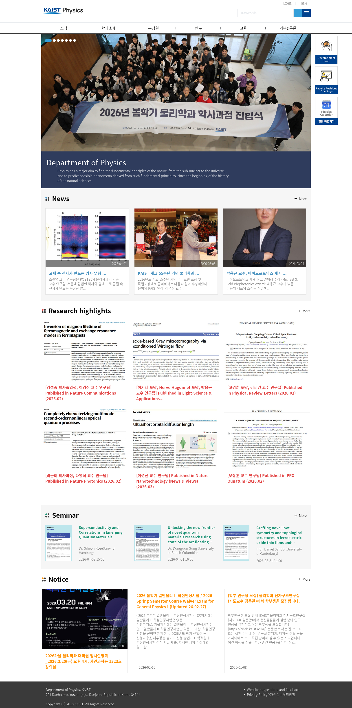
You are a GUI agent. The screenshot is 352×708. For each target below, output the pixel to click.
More (302, 187)
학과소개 (108, 28)
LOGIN (287, 3)
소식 (63, 28)
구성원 (153, 28)
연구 (198, 28)
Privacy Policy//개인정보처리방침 (271, 690)
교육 (243, 28)
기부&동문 (288, 28)
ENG (304, 3)
